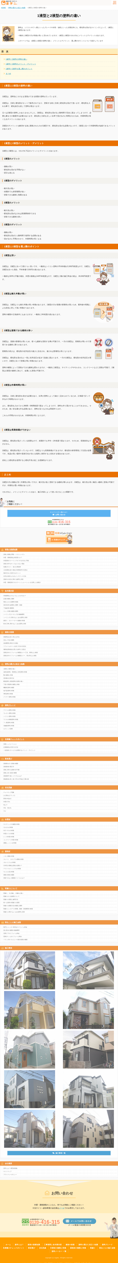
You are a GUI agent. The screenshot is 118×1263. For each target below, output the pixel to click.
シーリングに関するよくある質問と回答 (15, 619)
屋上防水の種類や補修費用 (11, 932)
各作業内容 (9, 593)
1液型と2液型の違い (9, 671)
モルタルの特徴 (8, 829)
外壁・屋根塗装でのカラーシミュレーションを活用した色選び (22, 584)
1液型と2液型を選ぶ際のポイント (19, 69)
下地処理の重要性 (8, 610)
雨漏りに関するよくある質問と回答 (14, 914)
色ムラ (5, 807)
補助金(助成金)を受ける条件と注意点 (14, 651)
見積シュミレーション (10, 746)
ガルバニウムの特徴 (9, 864)
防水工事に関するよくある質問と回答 (14, 626)
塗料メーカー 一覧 (59, 1252)
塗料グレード (10, 707)
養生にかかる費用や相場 (10, 604)
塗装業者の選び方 (8, 769)
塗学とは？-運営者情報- (10, 1170)
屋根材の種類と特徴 (78, 1248)
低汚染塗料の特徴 (8, 693)
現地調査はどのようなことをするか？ (14, 598)
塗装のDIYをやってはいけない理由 (13, 566)
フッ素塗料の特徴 (8, 725)
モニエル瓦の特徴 (8, 874)
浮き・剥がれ (7, 810)
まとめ (8, 74)
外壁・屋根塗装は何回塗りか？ (12, 560)
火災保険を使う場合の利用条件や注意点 (15, 572)
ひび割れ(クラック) (9, 797)
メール (61, 1210)
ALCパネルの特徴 (8, 833)
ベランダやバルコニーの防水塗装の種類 (15, 942)
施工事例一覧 (59, 1155)
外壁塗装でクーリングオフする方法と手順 (16, 563)
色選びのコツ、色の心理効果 (12, 569)
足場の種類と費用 (8, 601)
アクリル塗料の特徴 (9, 712)
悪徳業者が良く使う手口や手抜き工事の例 (16, 781)
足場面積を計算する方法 (10, 749)
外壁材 (7, 822)
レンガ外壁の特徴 (8, 839)
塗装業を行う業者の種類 (10, 766)
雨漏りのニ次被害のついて (11, 898)
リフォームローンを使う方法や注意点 (14, 648)
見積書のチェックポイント (13, 1248)
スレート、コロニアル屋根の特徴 (13, 861)
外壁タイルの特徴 (8, 836)
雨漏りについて (11, 891)
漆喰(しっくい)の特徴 (9, 845)
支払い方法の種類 (8, 642)
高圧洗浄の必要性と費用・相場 (12, 607)
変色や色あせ (7, 801)
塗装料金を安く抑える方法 (11, 639)
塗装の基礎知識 (11, 552)
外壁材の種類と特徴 (58, 1248)
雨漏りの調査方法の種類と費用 (12, 908)
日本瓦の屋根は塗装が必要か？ (12, 868)
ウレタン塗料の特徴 (9, 715)
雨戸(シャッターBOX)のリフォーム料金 (15, 929)
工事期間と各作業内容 (53, 1245)
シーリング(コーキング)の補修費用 (13, 616)
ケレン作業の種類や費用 (10, 613)
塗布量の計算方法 (8, 680)
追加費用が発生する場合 (10, 645)
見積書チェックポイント (14, 741)
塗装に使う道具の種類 (10, 775)
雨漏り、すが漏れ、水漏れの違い (13, 895)
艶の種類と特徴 (8, 677)
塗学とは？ (19, 1245)
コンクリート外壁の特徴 (10, 842)
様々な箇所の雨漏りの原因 (11, 905)
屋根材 (7, 854)
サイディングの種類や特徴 (11, 826)
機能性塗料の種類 (8, 690)
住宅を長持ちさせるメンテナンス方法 (14, 578)
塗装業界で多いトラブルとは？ (12, 778)
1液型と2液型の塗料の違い (16, 59)
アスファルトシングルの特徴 (12, 871)
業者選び (8, 761)
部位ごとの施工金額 (13, 925)
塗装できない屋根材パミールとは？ (14, 880)
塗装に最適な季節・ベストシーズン (14, 556)
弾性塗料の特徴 (8, 696)
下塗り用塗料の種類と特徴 (11, 686)
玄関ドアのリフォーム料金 (11, 935)
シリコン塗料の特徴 (9, 718)
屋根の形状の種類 (8, 877)
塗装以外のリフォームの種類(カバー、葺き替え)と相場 (19, 658)
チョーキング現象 (8, 794)
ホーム (8, 1245)
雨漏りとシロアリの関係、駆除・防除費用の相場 (18, 911)
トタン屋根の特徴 (8, 858)
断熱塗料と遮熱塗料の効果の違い (13, 683)
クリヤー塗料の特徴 (9, 699)
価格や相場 (9, 634)
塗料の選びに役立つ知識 (14, 666)
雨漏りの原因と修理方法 (10, 901)
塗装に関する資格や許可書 (11, 772)
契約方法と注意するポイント (12, 575)
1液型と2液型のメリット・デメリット (21, 64)
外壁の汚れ (6, 804)
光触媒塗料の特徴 (8, 728)
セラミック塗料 (8, 731)
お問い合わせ (59, 516)
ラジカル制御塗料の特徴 (10, 721)
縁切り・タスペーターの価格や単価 (14, 623)
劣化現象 (8, 790)
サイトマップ (7, 1173)
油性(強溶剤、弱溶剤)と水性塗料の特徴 (15, 674)
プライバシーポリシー (10, 1177)
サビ (4, 813)
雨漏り (92, 1248)
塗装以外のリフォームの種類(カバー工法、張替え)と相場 (20, 655)
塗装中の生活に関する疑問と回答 (13, 581)
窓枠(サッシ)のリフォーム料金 (12, 939)
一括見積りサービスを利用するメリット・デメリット (19, 752)
